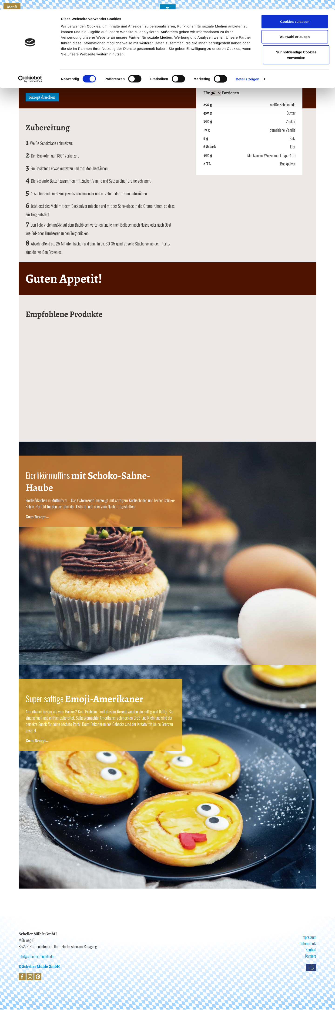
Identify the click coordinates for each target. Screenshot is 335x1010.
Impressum (308, 937)
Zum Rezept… (37, 741)
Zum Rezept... (38, 517)
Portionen (230, 93)
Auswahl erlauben (294, 28)
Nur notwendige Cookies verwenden (296, 45)
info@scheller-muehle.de (36, 957)
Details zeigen (247, 70)
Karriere (310, 956)
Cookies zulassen (294, 12)
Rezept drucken (42, 97)
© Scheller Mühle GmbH (39, 967)
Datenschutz (307, 944)
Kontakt (310, 950)
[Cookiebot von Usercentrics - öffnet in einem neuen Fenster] (30, 69)
